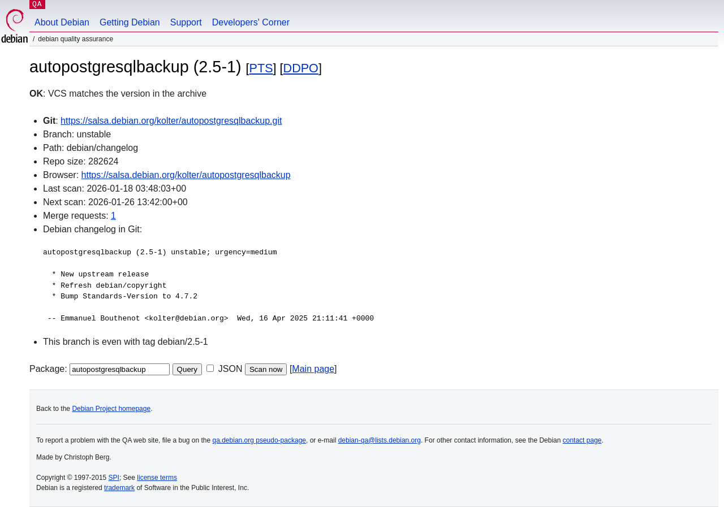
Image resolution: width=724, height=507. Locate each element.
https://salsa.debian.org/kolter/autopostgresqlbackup (186, 175)
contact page (582, 440)
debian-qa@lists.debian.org (379, 440)
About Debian (62, 22)
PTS (261, 68)
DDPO (300, 68)
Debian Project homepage (111, 409)
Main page (313, 369)
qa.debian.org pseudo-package (259, 440)
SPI (114, 478)
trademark (119, 488)
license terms (157, 478)
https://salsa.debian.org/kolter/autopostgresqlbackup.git (171, 120)
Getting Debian (130, 22)
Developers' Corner (251, 22)
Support (186, 22)
